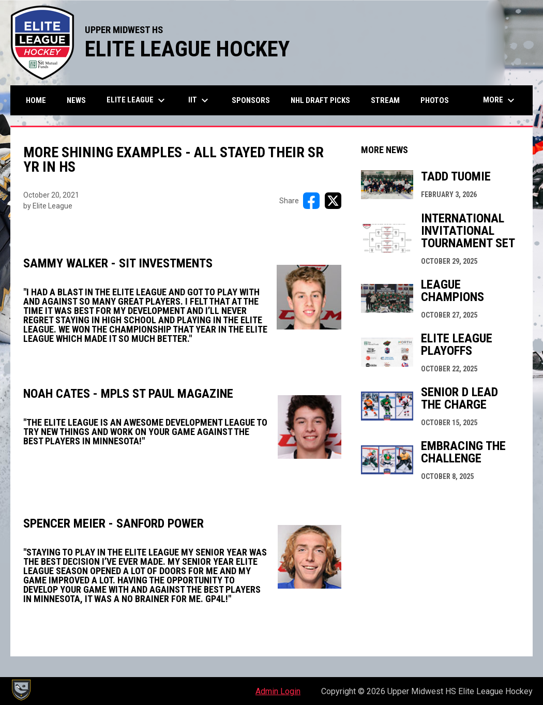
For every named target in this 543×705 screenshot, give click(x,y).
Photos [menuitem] (434, 100)
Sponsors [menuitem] (251, 100)
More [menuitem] (500, 100)
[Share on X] (333, 200)
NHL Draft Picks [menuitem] (320, 100)
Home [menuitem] (36, 100)
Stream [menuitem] (385, 100)
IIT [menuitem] (199, 100)
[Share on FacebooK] (311, 200)
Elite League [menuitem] (137, 100)
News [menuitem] (76, 100)
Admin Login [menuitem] (277, 691)
